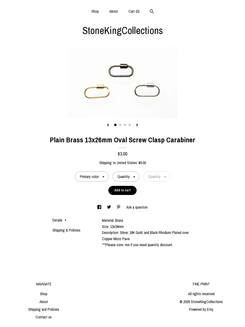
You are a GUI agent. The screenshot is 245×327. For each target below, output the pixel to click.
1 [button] (115, 125)
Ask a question (137, 207)
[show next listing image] (137, 125)
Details (59, 220)
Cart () (133, 11)
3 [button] (125, 125)
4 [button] (129, 125)
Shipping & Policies (66, 230)
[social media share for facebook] (99, 207)
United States (127, 162)
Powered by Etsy (201, 309)
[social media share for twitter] (109, 207)
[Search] (152, 12)
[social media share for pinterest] (119, 207)
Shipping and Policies (43, 309)
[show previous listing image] (108, 125)
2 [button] (120, 125)
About (113, 11)
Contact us (44, 317)
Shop (95, 11)
